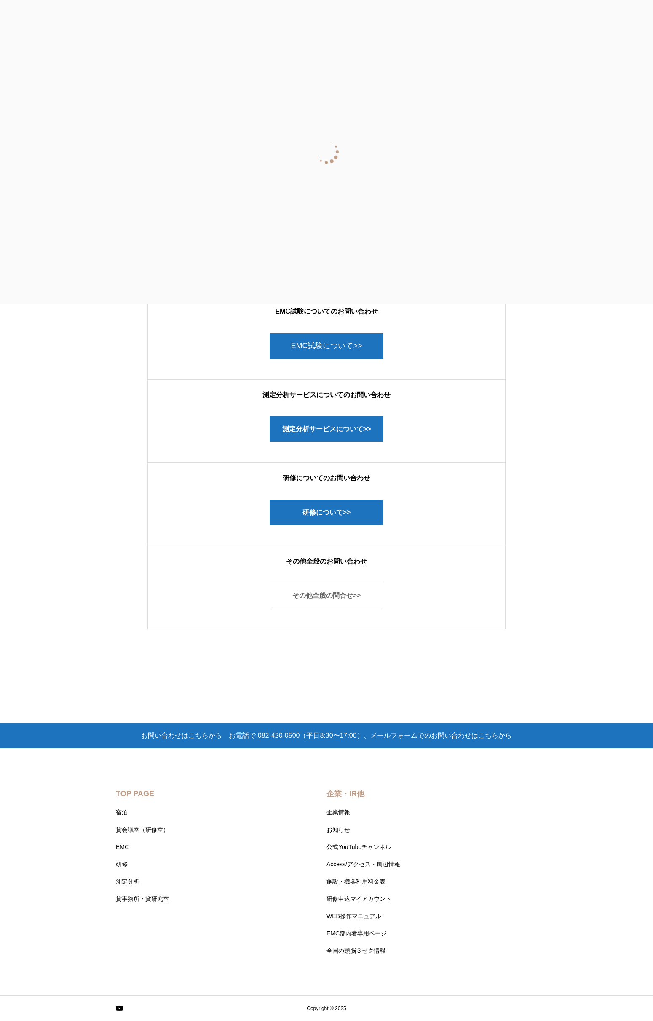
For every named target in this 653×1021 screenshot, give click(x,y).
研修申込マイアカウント (358, 898)
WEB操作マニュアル (353, 916)
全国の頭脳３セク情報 (355, 950)
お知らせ (338, 829)
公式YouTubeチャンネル (358, 847)
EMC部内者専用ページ (356, 933)
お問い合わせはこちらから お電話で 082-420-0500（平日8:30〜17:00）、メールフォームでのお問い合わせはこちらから (326, 735)
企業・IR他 (345, 794)
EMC (122, 847)
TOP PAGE (135, 794)
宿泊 (122, 812)
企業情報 (338, 812)
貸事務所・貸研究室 (142, 898)
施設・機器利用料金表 (355, 881)
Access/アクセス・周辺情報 (363, 864)
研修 (122, 864)
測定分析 (127, 881)
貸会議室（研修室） (142, 829)
